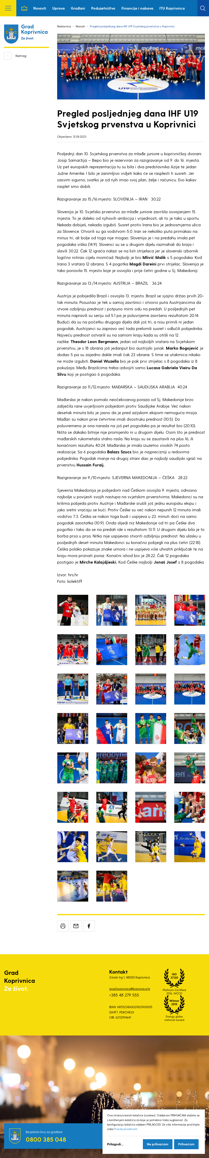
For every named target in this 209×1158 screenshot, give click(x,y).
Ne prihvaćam (157, 1144)
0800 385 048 (46, 1139)
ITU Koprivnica (172, 8)
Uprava (58, 8)
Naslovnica (24, 8)
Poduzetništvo (103, 8)
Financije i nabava (137, 8)
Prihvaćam (186, 1144)
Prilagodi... (115, 1144)
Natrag (21, 56)
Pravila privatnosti (125, 1129)
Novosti (39, 8)
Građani (78, 8)
